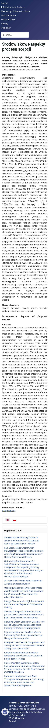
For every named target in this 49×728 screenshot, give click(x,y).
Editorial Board (8, 15)
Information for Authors (12, 7)
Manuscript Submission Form (15, 11)
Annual (4, 3)
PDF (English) (8, 510)
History (4, 23)
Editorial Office (8, 19)
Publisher (6, 27)
